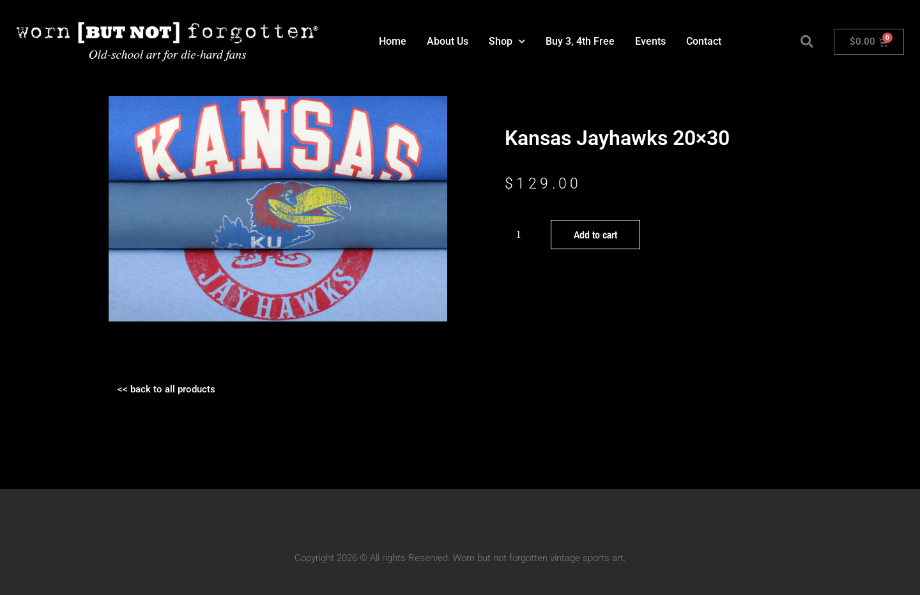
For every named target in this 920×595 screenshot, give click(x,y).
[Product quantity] (523, 234)
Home (392, 41)
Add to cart (595, 235)
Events (650, 41)
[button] (807, 41)
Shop (507, 41)
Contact (703, 41)
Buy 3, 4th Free (580, 41)
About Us (447, 41)
